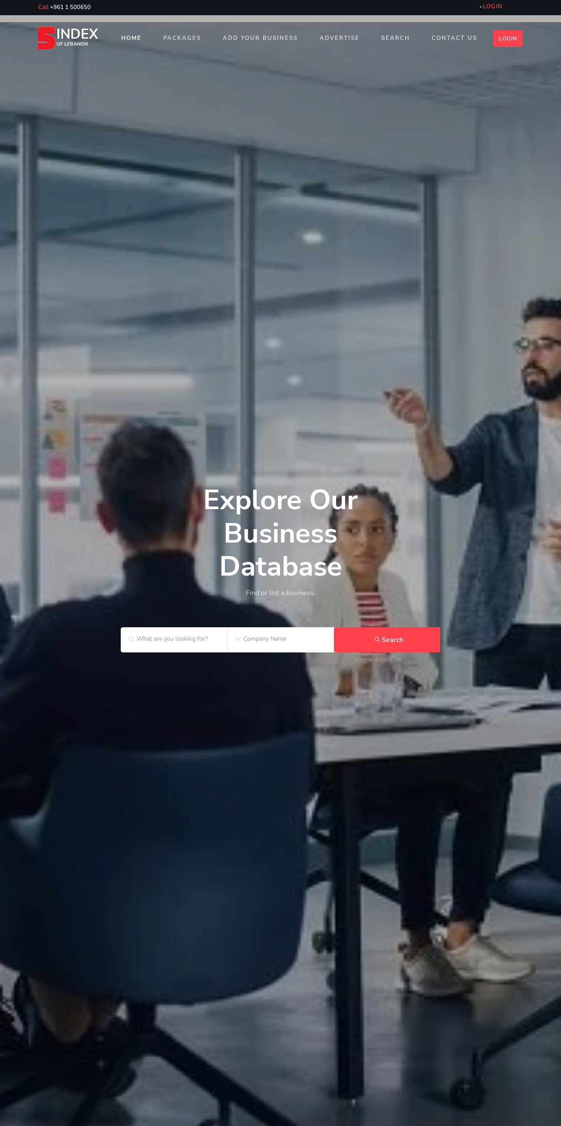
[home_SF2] (280, 529)
